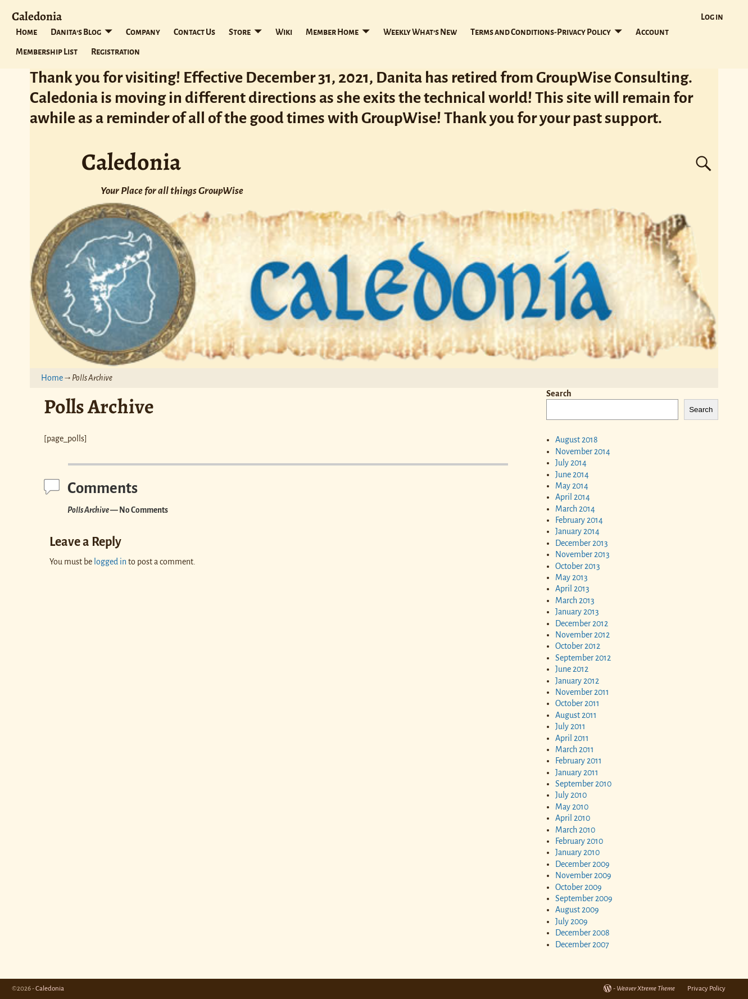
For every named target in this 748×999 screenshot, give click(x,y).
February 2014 (579, 520)
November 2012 (582, 634)
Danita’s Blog (76, 32)
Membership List (47, 51)
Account (652, 32)
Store (240, 32)
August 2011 (576, 715)
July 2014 (571, 462)
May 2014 (571, 485)
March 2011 (574, 749)
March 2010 (575, 829)
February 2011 (578, 760)
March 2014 (575, 508)
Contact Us (194, 32)
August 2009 (577, 909)
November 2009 (583, 875)
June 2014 (572, 474)
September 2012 (583, 657)
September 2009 (584, 898)
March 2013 (575, 600)
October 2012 (577, 645)
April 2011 (572, 738)
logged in (110, 561)
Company (143, 32)
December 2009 (582, 864)
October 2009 (578, 887)
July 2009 (571, 921)
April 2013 (572, 588)
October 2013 (577, 566)
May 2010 (571, 806)
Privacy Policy (706, 988)
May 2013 (571, 577)
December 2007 (582, 944)
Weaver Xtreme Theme (645, 988)
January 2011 (577, 772)
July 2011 (570, 726)
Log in (712, 16)
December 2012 (581, 623)
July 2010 (571, 794)
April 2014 (572, 496)
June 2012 (571, 669)
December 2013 (581, 543)
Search (559, 393)
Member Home (332, 32)
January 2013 (577, 611)
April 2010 (572, 817)
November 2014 (582, 451)
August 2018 (576, 439)
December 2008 (582, 932)
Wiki (283, 32)
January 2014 (577, 531)
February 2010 (579, 841)
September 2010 (583, 783)
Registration (115, 51)
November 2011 (582, 692)
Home (26, 32)
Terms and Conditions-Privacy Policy (540, 32)
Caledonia (37, 16)
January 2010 (577, 852)
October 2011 (577, 703)
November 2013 (582, 554)
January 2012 (577, 680)
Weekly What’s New (420, 32)
